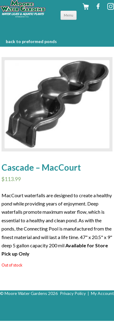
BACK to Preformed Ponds (31, 41)
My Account (102, 293)
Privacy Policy (73, 293)
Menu (68, 15)
